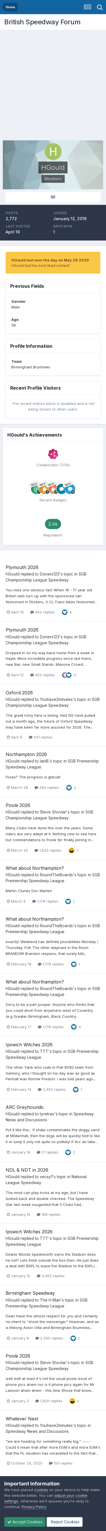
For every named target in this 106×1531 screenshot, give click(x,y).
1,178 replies (45, 901)
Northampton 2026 (26, 754)
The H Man (50, 1300)
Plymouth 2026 (22, 567)
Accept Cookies (24, 1521)
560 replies (46, 787)
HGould (13, 574)
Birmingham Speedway (30, 1293)
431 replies (41, 737)
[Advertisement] (53, 86)
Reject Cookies (64, 1521)
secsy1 (46, 1176)
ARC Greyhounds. (25, 1107)
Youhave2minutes (56, 699)
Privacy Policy (34, 1506)
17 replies (47, 1152)
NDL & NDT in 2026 (27, 1170)
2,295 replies (49, 1338)
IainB (44, 761)
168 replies (48, 1214)
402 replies (42, 612)
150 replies (61, 1463)
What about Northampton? (35, 868)
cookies (41, 1489)
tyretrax (47, 1113)
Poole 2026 (18, 805)
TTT (44, 1051)
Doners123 (49, 574)
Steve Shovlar (53, 811)
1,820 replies (48, 850)
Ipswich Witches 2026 (29, 1044)
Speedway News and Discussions (37, 1431)
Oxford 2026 (19, 692)
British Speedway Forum (42, 22)
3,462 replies (52, 1089)
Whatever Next (22, 1419)
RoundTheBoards (56, 874)
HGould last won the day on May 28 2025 (50, 260)
